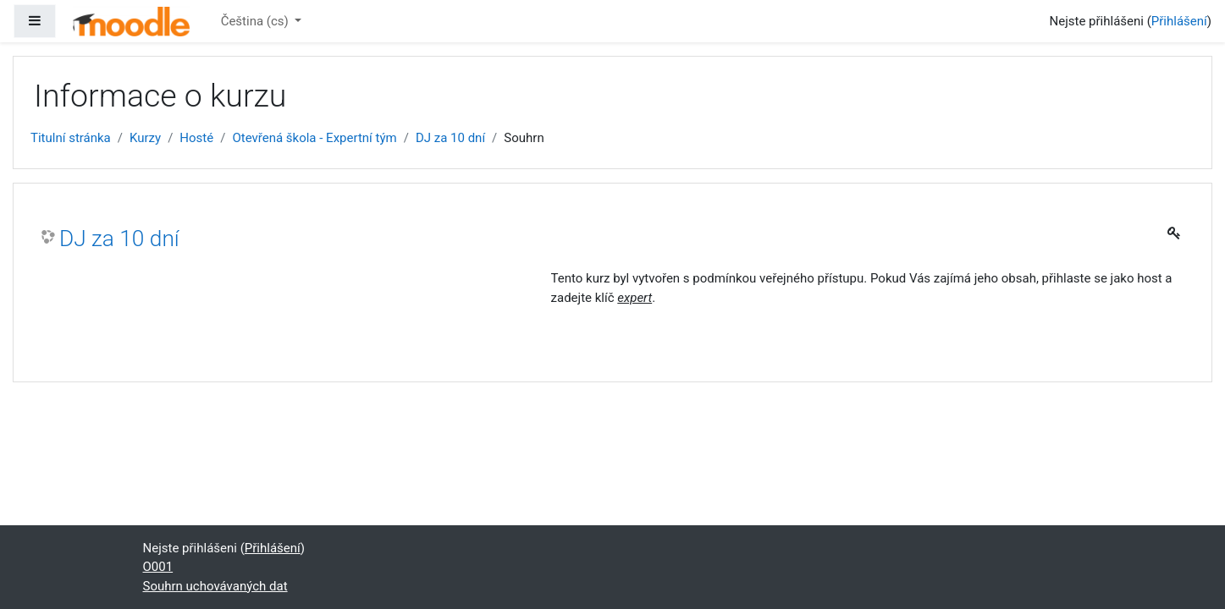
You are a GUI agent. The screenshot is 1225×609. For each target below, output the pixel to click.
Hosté (196, 137)
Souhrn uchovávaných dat (215, 586)
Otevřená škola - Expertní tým (314, 137)
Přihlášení (1179, 21)
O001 (158, 566)
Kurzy (145, 137)
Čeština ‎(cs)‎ (256, 21)
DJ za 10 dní (450, 137)
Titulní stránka (70, 137)
